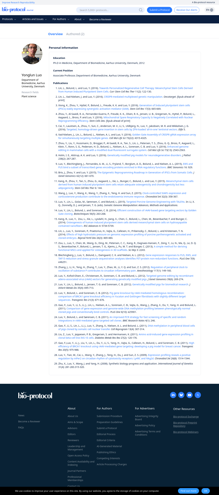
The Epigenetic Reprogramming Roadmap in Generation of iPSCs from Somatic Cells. (145, 172)
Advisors (72, 428)
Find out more (189, 490)
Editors (72, 434)
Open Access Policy (78, 455)
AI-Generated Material (109, 446)
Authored (75, 34)
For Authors (61, 19)
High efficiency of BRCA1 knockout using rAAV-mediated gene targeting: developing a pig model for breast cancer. (126, 344)
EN (209, 9)
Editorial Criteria (106, 440)
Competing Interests (108, 458)
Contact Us (74, 486)
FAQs (21, 427)
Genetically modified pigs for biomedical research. (160, 284)
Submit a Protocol (160, 10)
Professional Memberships (75, 478)
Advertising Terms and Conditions (147, 433)
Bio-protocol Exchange (186, 416)
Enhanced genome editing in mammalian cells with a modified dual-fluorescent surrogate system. (123, 148)
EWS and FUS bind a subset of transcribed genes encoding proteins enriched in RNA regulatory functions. (125, 165)
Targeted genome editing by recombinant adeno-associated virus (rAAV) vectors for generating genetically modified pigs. (125, 277)
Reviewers (73, 440)
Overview (55, 34)
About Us (73, 416)
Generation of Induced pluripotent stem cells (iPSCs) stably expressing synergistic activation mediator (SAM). (124, 107)
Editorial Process (106, 434)
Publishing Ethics (106, 452)
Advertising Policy (145, 425)
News (21, 415)
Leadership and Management (76, 448)
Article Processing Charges (112, 464)
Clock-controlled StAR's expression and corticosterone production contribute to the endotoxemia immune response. (122, 194)
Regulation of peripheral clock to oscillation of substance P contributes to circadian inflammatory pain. (123, 268)
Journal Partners (77, 470)
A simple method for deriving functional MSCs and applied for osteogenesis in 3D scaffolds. (122, 248)
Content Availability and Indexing (81, 463)
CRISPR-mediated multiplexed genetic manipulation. (133, 96)
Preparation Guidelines (110, 422)
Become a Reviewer (100, 19)
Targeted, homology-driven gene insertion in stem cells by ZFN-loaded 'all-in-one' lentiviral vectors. (122, 129)
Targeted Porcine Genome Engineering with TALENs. (155, 201)
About (79, 19)
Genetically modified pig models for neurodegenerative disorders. (144, 155)
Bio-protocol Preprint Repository (185, 424)
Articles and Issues (35, 19)
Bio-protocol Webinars (185, 432)
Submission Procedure (109, 416)
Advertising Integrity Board (146, 417)
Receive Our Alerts (186, 10)
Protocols (9, 19)
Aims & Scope (75, 422)
